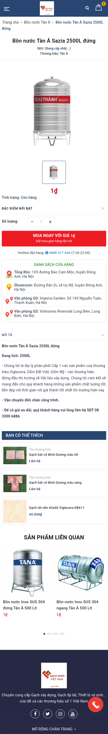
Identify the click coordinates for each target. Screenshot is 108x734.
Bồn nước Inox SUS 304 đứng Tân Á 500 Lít (24, 605)
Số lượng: (10, 221)
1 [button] (44, 634)
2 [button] (49, 634)
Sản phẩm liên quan (54, 537)
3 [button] (55, 634)
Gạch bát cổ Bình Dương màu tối (53, 455)
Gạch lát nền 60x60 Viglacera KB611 (57, 508)
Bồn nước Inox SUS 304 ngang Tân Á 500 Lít (77, 605)
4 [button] (62, 634)
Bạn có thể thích (24, 435)
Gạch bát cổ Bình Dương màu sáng (55, 482)
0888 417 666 (57, 253)
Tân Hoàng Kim (40, 449)
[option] (54, 110)
